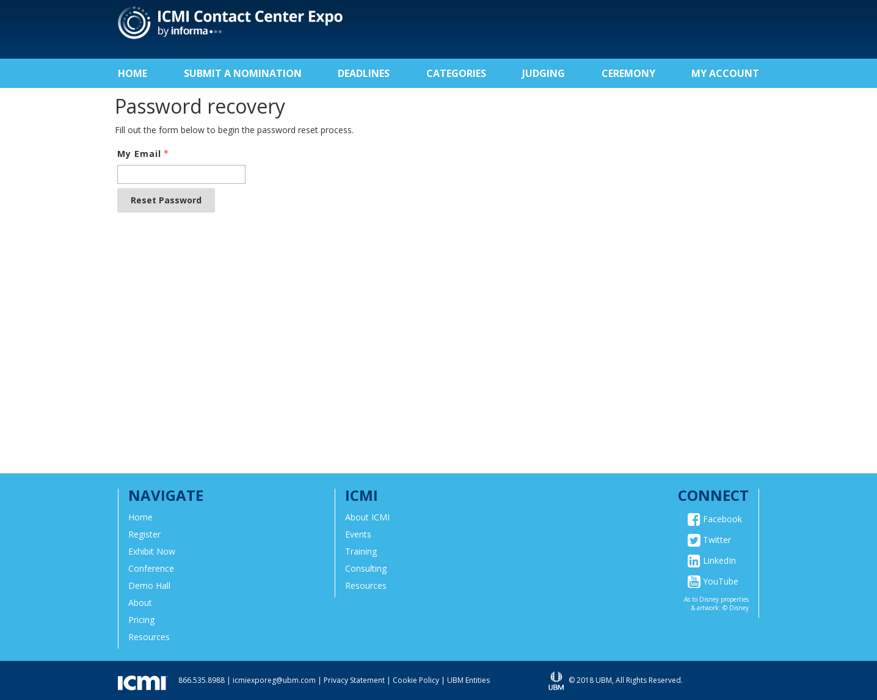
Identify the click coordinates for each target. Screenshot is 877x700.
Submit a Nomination (243, 73)
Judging (543, 73)
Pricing (141, 619)
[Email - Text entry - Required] (181, 174)
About (140, 602)
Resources (149, 637)
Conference (151, 568)
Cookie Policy (416, 680)
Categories (456, 73)
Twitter (709, 540)
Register (144, 534)
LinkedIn (712, 560)
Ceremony (628, 73)
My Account (725, 73)
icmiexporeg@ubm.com (274, 680)
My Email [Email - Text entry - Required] (144, 153)
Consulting (366, 568)
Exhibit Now (151, 551)
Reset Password (166, 200)
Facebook (715, 519)
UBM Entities (468, 680)
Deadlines (364, 73)
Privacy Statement (354, 680)
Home (132, 73)
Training (361, 551)
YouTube (713, 581)
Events (358, 534)
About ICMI (367, 517)
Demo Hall (149, 585)
